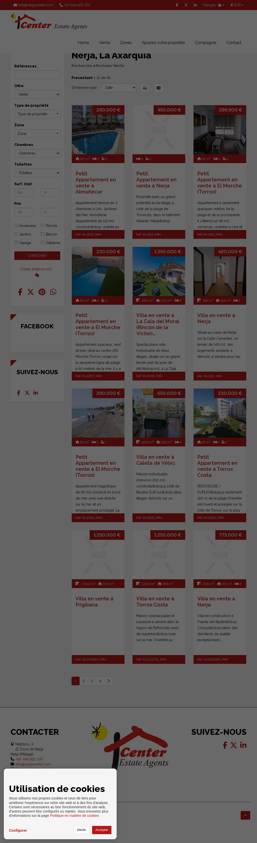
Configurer (18, 830)
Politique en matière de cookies (74, 816)
